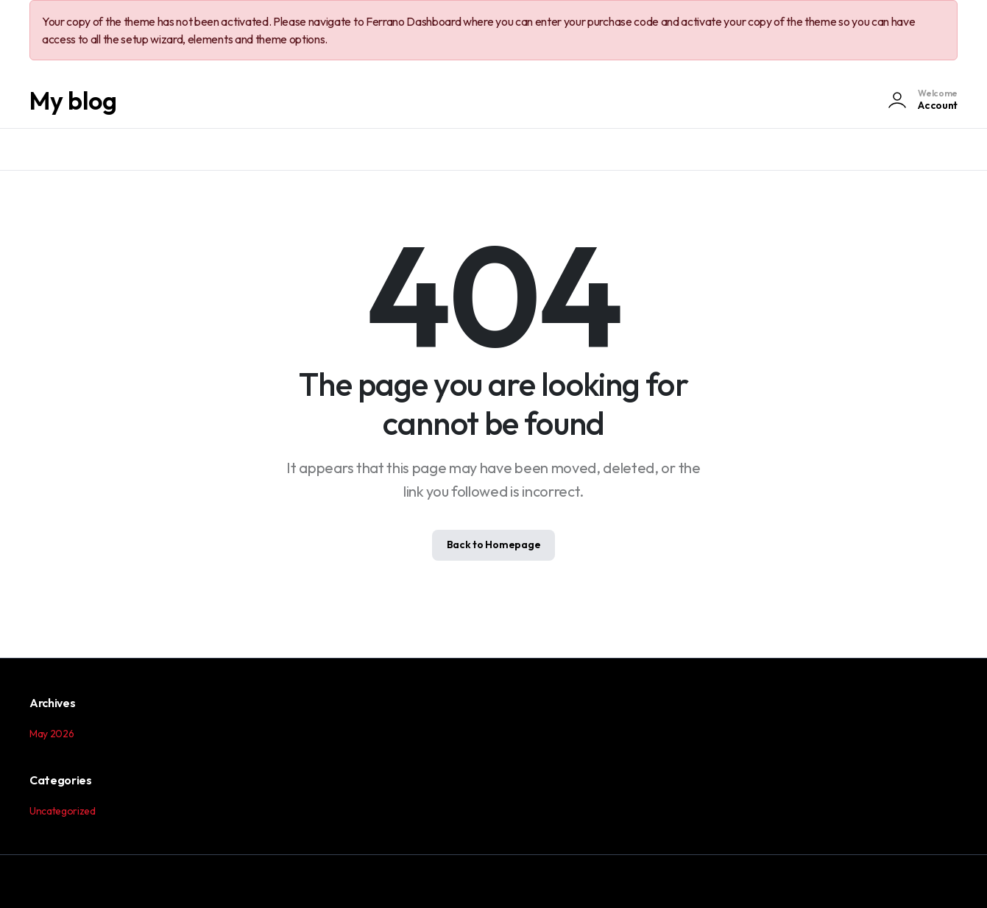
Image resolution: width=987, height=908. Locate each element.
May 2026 (51, 733)
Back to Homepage (494, 544)
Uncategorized (62, 810)
